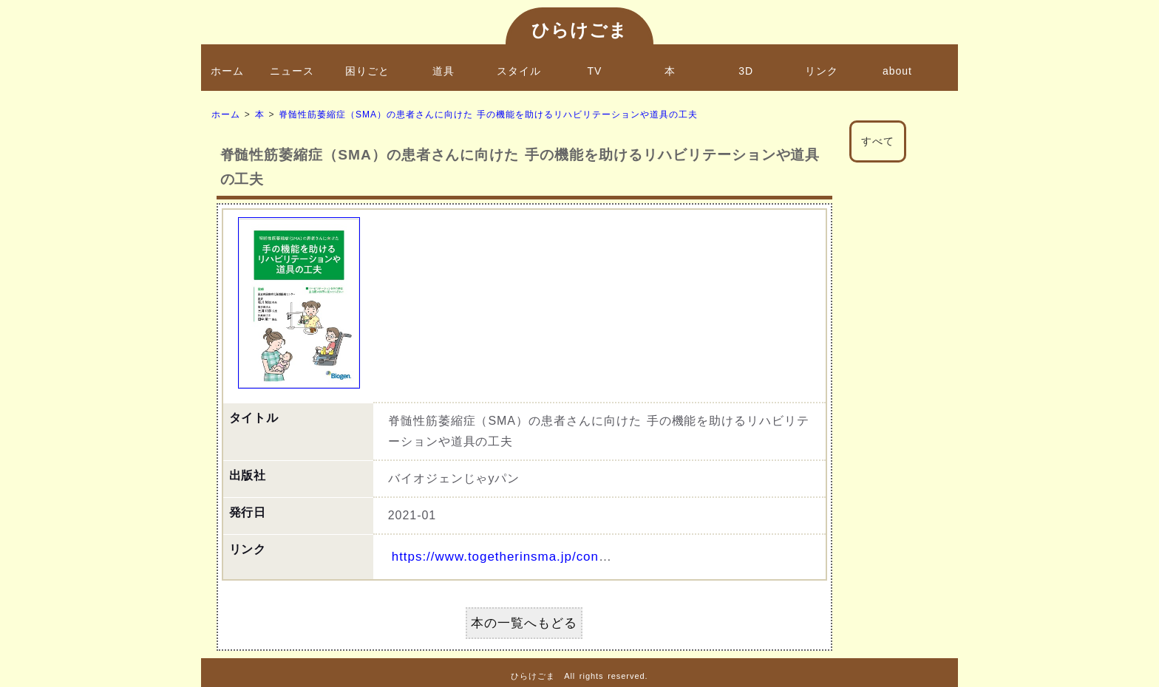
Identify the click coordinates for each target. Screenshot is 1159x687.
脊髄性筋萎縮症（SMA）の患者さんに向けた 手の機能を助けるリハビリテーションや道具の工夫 (488, 114)
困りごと (367, 71)
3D (745, 71)
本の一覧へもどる (524, 623)
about (897, 71)
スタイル (519, 71)
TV (595, 71)
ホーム (227, 71)
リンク (821, 71)
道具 (443, 71)
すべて (877, 141)
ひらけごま (579, 30)
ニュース (292, 71)
